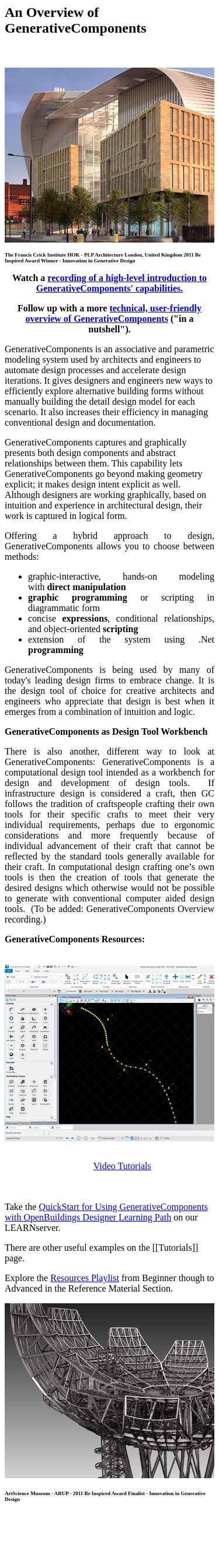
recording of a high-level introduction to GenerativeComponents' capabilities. (121, 283)
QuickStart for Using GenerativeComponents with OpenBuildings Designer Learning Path (106, 1212)
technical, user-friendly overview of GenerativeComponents (114, 313)
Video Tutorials (122, 1166)
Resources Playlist (84, 1278)
